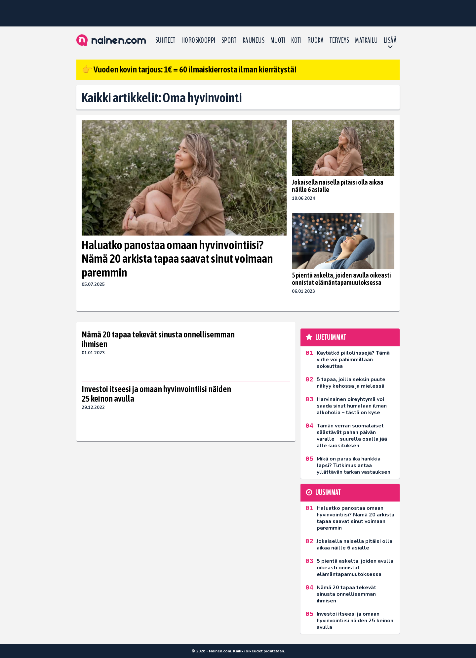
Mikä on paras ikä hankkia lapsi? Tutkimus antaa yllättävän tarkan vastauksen (353, 465)
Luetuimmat (330, 337)
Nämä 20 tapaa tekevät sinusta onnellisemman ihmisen (158, 339)
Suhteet (165, 40)
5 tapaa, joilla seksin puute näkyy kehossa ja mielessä (351, 383)
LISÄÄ (390, 40)
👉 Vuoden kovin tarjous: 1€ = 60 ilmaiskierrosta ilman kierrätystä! (189, 69)
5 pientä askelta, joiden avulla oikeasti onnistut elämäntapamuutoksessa (341, 278)
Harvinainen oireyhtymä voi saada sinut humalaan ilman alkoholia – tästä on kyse (352, 406)
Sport (229, 40)
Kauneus (253, 40)
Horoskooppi (198, 40)
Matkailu (366, 40)
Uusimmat (328, 493)
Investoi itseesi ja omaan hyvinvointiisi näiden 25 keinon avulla (156, 394)
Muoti (277, 40)
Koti (296, 40)
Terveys (339, 40)
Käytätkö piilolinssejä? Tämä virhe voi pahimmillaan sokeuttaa (353, 359)
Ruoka (315, 40)
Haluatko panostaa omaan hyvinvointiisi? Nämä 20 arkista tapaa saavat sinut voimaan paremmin (177, 258)
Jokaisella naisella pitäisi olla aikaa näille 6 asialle (337, 185)
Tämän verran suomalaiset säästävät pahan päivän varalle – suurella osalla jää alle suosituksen (352, 435)
